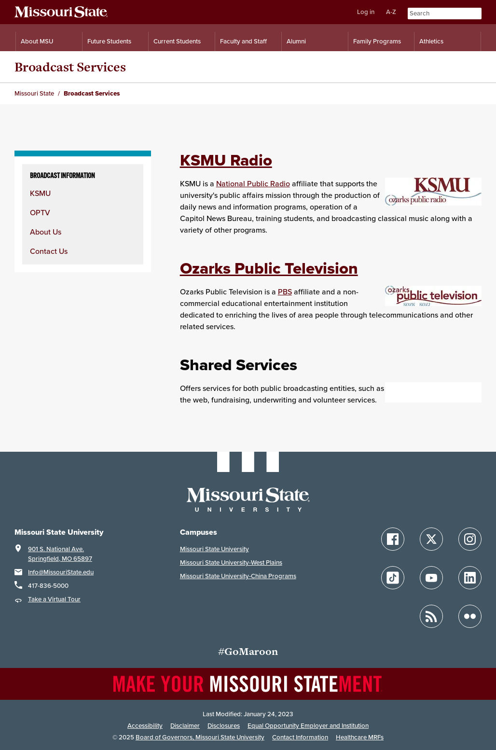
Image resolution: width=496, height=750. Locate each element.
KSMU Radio (226, 160)
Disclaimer (185, 725)
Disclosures (223, 725)
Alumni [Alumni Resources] (296, 41)
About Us (45, 231)
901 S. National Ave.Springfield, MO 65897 (60, 553)
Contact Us (49, 251)
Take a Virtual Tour (54, 599)
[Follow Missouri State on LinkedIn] (470, 577)
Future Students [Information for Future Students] (109, 41)
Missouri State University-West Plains (231, 562)
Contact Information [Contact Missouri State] (300, 737)
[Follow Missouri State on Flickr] (470, 616)
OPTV (40, 212)
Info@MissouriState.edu (61, 572)
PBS (285, 291)
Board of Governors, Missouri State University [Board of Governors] (200, 737)
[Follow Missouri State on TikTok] (392, 577)
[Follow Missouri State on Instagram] (470, 539)
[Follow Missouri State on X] (431, 539)
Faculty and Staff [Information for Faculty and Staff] (243, 41)
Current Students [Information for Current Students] (177, 41)
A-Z (391, 11)
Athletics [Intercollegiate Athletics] (431, 41)
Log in (365, 11)
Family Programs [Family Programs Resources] (377, 41)
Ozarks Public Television (269, 268)
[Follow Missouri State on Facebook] (392, 539)
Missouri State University (214, 549)
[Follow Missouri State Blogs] (431, 616)
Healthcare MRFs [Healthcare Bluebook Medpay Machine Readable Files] (360, 737)
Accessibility (145, 725)
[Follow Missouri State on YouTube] (431, 577)
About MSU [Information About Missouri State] (37, 41)
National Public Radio (253, 183)
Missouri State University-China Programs (238, 576)
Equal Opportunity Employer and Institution (308, 725)
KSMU (40, 193)
